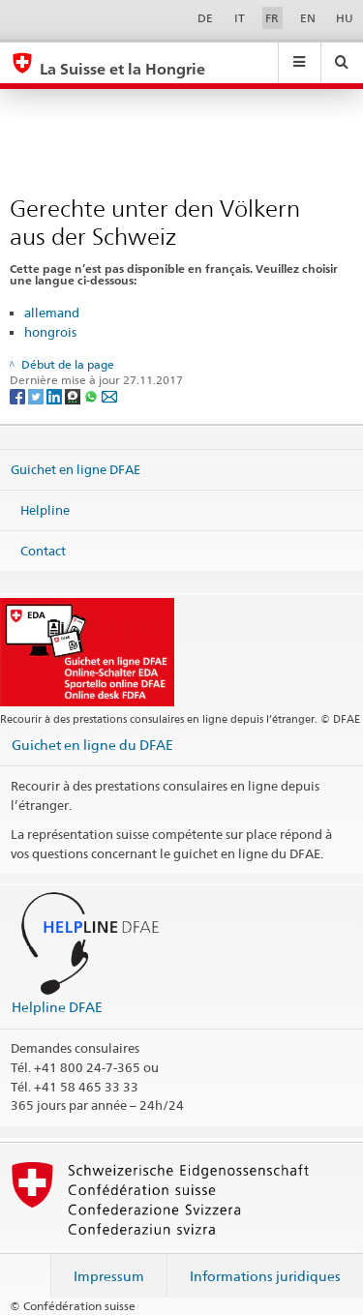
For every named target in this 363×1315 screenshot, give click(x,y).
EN (308, 18)
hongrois (50, 332)
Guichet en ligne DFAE (75, 469)
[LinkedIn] (55, 395)
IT (239, 18)
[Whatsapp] (92, 395)
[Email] (109, 395)
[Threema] (74, 395)
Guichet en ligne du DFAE (92, 744)
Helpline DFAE (57, 1007)
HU (344, 18)
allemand (51, 312)
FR (272, 18)
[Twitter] (37, 395)
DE (205, 18)
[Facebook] (19, 395)
